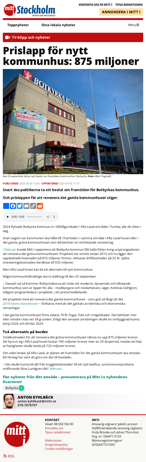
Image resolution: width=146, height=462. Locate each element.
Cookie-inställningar (59, 449)
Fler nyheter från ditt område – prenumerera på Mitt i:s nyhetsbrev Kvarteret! (65, 379)
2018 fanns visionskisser (20, 304)
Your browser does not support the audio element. (31, 217)
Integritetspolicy (56, 445)
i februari (55, 369)
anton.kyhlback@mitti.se (37, 401)
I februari (9, 249)
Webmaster (53, 440)
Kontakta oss (54, 428)
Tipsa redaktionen (57, 432)
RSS (8, 456)
